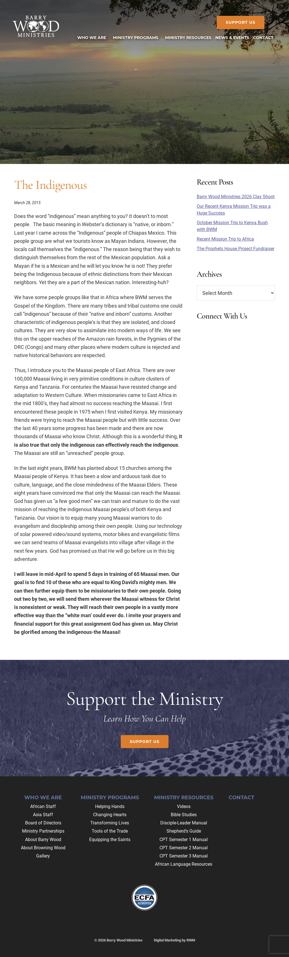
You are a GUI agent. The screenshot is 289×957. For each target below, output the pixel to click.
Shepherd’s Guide (184, 831)
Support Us (239, 22)
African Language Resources (183, 864)
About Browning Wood (43, 847)
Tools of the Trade (110, 831)
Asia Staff (43, 814)
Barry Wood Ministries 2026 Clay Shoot (236, 196)
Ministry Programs (110, 797)
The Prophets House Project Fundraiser (235, 248)
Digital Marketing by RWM (174, 940)
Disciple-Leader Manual (183, 823)
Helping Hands (109, 806)
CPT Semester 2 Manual (183, 847)
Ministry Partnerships (43, 831)
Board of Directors (43, 823)
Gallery (43, 856)
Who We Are (43, 797)
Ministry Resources (183, 797)
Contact (241, 797)
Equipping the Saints (109, 839)
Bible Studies (184, 814)
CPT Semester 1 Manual (183, 839)
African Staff (43, 806)
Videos (184, 806)
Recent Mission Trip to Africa (225, 239)
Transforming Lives (109, 823)
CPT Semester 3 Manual (183, 856)
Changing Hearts (109, 814)
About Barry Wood (43, 839)
